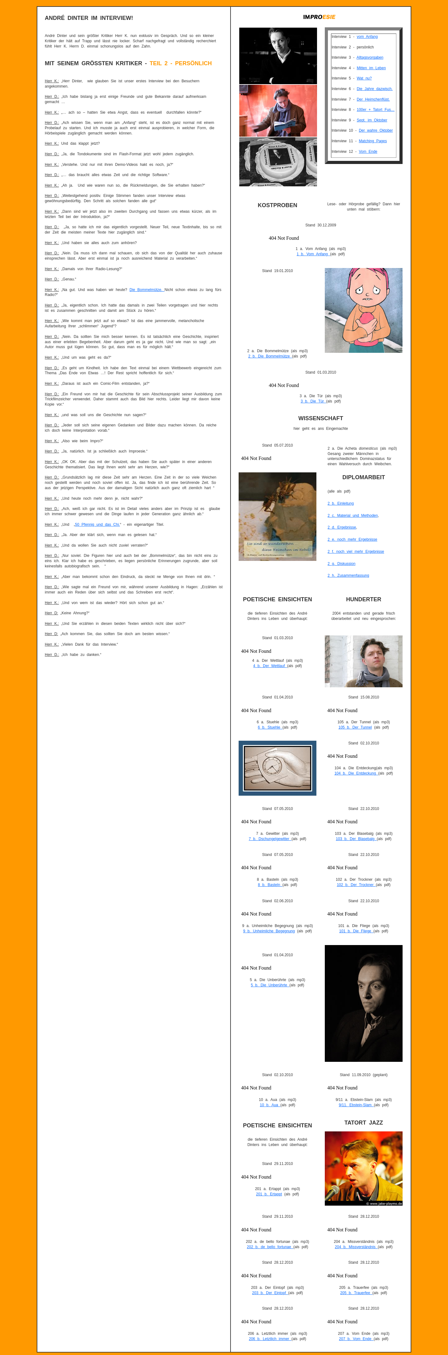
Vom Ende (368, 151)
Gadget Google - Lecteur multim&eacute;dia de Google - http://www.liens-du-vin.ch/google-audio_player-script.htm (320, 237)
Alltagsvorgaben (370, 57)
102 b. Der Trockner (356, 885)
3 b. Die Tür (313, 401)
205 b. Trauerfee (356, 1293)
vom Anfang (367, 36)
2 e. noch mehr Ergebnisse (352, 539)
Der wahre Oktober (376, 130)
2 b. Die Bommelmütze (270, 356)
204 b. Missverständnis (356, 1247)
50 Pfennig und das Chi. (97, 524)
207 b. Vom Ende (356, 1339)
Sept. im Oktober (372, 120)
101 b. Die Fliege (356, 931)
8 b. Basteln (270, 885)
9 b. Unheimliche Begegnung (269, 931)
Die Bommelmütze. (147, 290)
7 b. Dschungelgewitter (270, 839)
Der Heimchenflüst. (373, 99)
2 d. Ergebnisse (342, 527)
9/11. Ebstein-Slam (356, 1105)
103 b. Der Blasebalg (356, 839)
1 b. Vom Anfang (313, 254)
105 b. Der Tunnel (355, 727)
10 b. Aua (270, 1105)
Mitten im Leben (371, 68)
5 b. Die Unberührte (270, 985)
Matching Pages (373, 141)
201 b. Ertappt (269, 1194)
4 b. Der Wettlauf (270, 666)
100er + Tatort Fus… (376, 109)
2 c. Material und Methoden (353, 515)
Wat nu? (364, 78)
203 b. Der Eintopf (270, 1293)
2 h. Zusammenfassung (348, 575)
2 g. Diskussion (341, 564)
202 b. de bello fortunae (270, 1247)
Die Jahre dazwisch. (375, 89)
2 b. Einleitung (341, 503)
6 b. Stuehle (270, 727)
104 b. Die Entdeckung (356, 773)
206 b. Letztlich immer (270, 1339)
